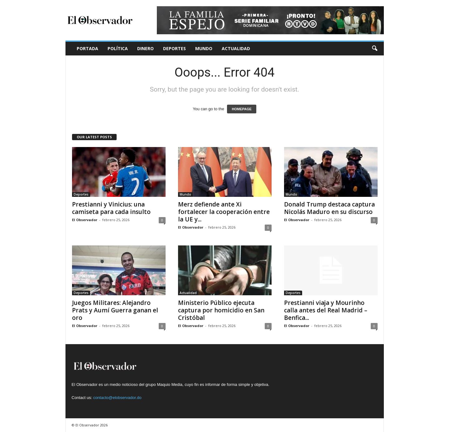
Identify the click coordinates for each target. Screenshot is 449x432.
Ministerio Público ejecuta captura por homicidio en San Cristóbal (221, 310)
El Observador (84, 219)
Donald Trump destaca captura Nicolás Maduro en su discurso (329, 208)
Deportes (174, 48)
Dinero (145, 48)
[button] (374, 48)
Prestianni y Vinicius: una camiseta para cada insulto (111, 208)
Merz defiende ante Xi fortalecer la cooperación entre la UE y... (224, 211)
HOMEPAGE (241, 109)
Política (118, 48)
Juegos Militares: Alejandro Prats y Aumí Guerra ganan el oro (115, 310)
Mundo (203, 48)
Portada (87, 48)
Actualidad (236, 48)
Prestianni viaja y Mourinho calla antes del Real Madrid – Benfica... (325, 310)
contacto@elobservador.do (117, 397)
